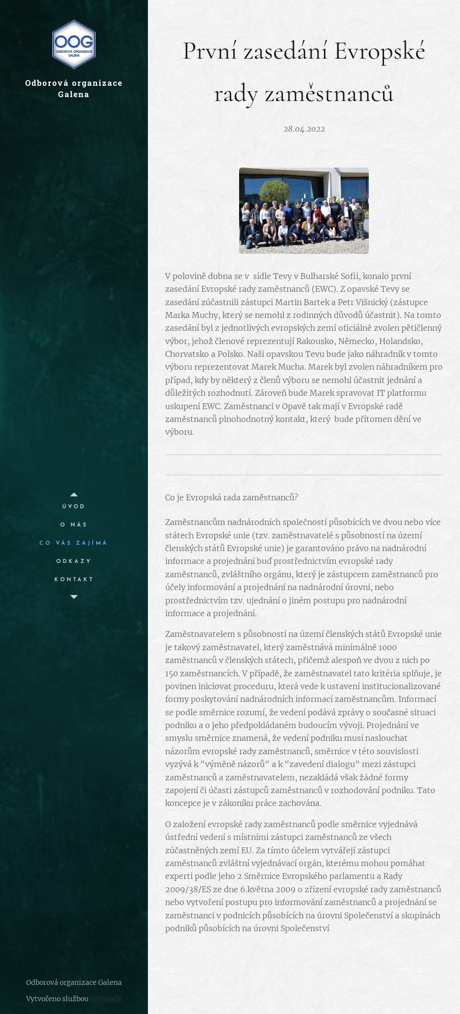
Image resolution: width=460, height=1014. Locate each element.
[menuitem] (74, 507)
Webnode (106, 998)
